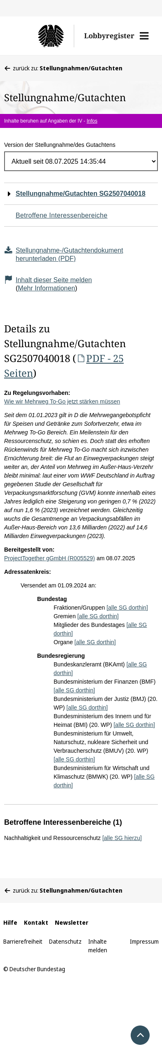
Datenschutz (65, 941)
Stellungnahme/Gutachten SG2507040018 (81, 193)
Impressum (144, 941)
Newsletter (71, 922)
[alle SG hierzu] (122, 838)
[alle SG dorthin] (127, 607)
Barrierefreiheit (22, 941)
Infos (92, 121)
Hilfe (10, 922)
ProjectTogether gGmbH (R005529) (49, 558)
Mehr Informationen (46, 288)
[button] (144, 36)
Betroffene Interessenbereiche (62, 215)
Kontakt (36, 922)
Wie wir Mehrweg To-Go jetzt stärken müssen (62, 401)
